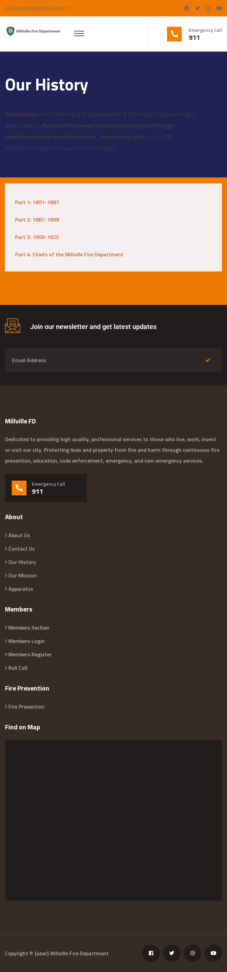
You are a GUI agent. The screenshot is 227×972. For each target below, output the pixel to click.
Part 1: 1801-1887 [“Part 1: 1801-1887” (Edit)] (37, 202)
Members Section (28, 628)
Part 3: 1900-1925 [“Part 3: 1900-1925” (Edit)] (37, 237)
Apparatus (20, 589)
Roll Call (17, 668)
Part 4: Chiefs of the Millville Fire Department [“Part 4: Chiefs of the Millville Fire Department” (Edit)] (69, 254)
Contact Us (21, 549)
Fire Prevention (26, 707)
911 (194, 37)
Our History (22, 562)
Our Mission (22, 575)
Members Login (26, 641)
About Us (19, 535)
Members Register (30, 654)
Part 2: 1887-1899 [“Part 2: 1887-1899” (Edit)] (37, 220)
